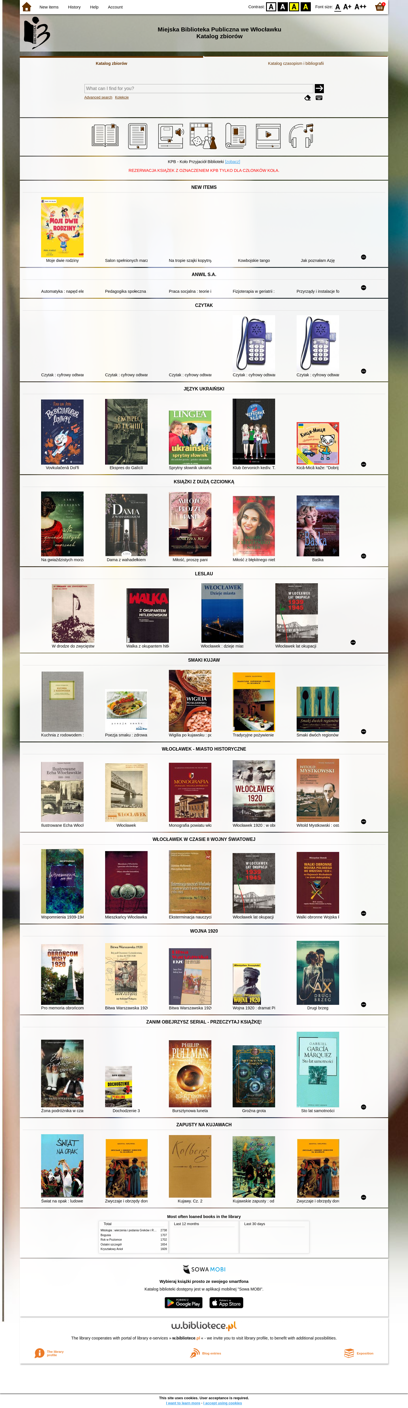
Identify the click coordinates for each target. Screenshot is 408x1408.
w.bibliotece (186, 1338)
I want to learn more (183, 1403)
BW (282, 6)
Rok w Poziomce (111, 1239)
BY (306, 6)
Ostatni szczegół (111, 1244)
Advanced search (98, 97)
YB (294, 6)
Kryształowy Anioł (112, 1249)
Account (115, 7)
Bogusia (106, 1235)
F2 (360, 6)
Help (94, 7)
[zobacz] (232, 161)
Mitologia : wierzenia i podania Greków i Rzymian (132, 1230)
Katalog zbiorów (111, 63)
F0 (337, 6)
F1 (347, 6)
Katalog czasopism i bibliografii (296, 63)
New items (49, 7)
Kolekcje (122, 97)
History (74, 7)
